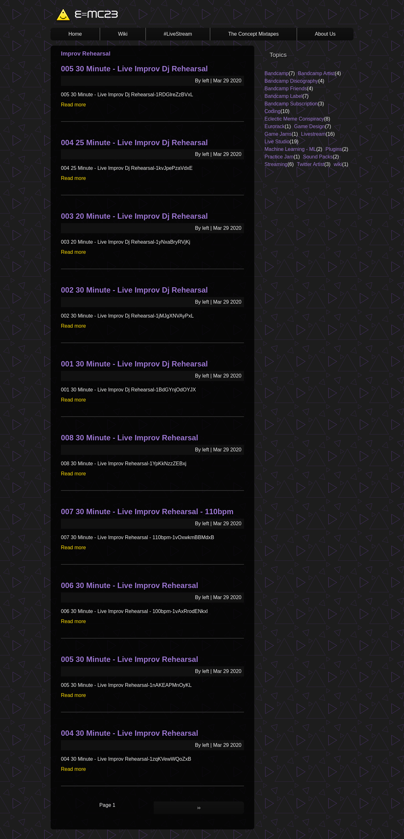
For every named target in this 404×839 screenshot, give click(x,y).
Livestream (313, 134)
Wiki (123, 34)
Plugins (333, 149)
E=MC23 (96, 15)
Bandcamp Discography (291, 81)
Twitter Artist (310, 164)
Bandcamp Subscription (291, 103)
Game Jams (278, 134)
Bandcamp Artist (316, 73)
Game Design (309, 126)
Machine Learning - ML (290, 149)
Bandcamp (276, 73)
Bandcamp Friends (285, 88)
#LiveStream (178, 34)
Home (75, 34)
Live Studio (276, 141)
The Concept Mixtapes (253, 34)
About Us (325, 34)
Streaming (276, 164)
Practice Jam (279, 156)
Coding (272, 111)
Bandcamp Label (283, 96)
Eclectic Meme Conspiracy (294, 119)
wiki (338, 164)
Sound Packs (318, 156)
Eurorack (274, 126)
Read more (73, 104)
